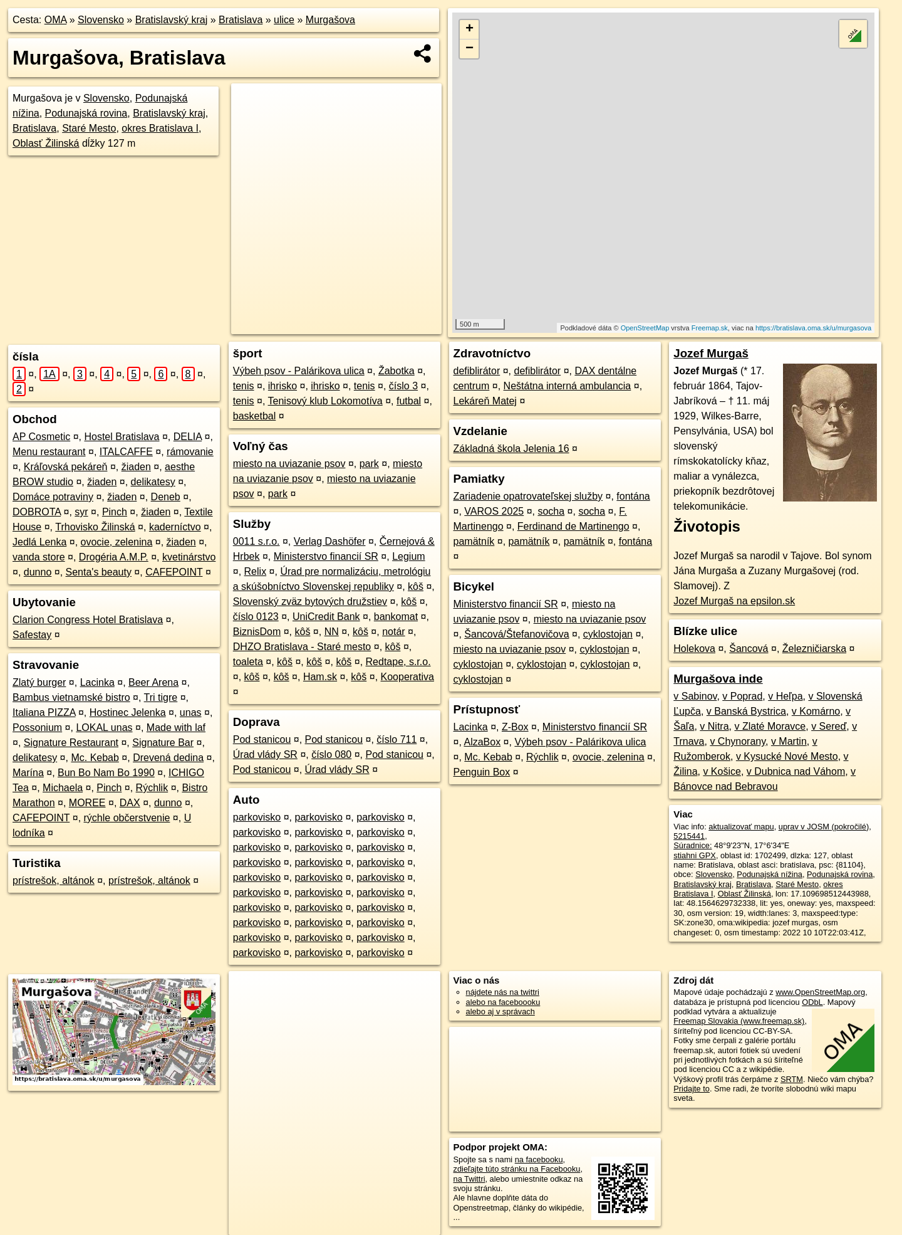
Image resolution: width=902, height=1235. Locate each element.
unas (191, 712)
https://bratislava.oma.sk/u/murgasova (813, 328)
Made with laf (176, 727)
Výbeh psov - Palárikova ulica (299, 370)
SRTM (791, 1079)
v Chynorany (737, 741)
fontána (633, 496)
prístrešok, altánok (54, 880)
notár (393, 631)
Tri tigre (161, 697)
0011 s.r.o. (256, 541)
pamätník (474, 541)
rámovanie (190, 451)
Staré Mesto (89, 128)
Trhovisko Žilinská (95, 527)
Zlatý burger (39, 682)
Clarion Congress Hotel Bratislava (88, 619)
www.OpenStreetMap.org (820, 992)
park (369, 463)
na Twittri (469, 1179)
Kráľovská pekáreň (66, 466)
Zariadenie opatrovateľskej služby (528, 496)
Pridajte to (691, 1088)
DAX (130, 802)
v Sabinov (695, 696)
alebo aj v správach (500, 1011)
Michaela (63, 787)
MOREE (87, 802)
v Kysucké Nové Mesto (787, 756)
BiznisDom (257, 631)
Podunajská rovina (86, 113)
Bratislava (240, 19)
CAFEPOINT (173, 572)
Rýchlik (152, 787)
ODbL (812, 1002)
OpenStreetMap (645, 328)
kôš (415, 586)
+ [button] (469, 29)
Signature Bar (163, 742)
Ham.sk (320, 676)
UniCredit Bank (326, 616)
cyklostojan (608, 634)
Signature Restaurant (71, 742)
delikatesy (153, 481)
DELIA (188, 436)
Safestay (32, 634)
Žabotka (396, 370)
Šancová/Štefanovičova (516, 634)
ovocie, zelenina (117, 542)
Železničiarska (814, 648)
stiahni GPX (694, 855)
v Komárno (816, 711)
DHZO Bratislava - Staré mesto (302, 646)
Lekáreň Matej (485, 401)
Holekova (694, 648)
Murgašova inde (717, 678)
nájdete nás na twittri (502, 992)
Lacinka (97, 682)
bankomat (396, 616)
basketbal (254, 416)
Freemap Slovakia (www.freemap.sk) (738, 1021)
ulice (284, 19)
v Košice (721, 771)
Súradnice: (692, 845)
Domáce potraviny (53, 496)
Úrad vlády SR (265, 754)
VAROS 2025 (494, 511)
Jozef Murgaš (711, 353)
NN (331, 631)
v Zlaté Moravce (770, 726)
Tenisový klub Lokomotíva (325, 401)
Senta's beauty (99, 572)
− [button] (469, 48)
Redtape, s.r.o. (398, 661)
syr (81, 512)
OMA (55, 19)
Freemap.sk (710, 328)
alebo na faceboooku (503, 1002)
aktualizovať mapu (741, 826)
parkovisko (257, 817)
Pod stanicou (262, 739)
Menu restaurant (49, 451)
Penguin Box (482, 772)
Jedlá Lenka (39, 542)
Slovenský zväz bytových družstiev (310, 601)
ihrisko (282, 386)
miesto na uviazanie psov (289, 463)
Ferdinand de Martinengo (573, 526)
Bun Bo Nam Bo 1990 (106, 772)
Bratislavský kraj (171, 19)
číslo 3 (403, 386)
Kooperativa (407, 676)
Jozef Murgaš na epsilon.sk (734, 601)
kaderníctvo (175, 527)
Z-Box (515, 727)
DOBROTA (37, 512)
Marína (28, 772)
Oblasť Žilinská (46, 143)
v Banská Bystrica (746, 711)
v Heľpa (785, 696)
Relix (255, 571)
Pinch (114, 512)
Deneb (165, 496)
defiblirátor (477, 370)
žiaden (136, 466)
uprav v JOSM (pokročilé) (824, 826)
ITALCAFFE (126, 451)
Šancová (748, 648)
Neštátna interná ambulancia (567, 386)
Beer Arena (153, 682)
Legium (408, 556)
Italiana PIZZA (44, 712)
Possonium (37, 727)
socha (550, 511)
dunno (38, 572)
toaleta (248, 661)
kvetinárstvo (188, 557)
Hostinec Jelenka (128, 712)
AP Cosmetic (41, 436)
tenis (243, 386)
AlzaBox (482, 742)
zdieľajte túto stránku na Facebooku (517, 1169)
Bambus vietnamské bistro (71, 697)
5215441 (689, 836)
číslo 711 (396, 739)
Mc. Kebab (94, 757)
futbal (409, 401)
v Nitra (714, 726)
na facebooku (539, 1159)
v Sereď (828, 726)
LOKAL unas (104, 727)
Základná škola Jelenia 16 (511, 448)
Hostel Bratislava (121, 436)
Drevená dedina (168, 757)
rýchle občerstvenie (127, 817)
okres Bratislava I (160, 128)
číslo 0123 (256, 616)
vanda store (39, 557)
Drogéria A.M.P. (113, 557)
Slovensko (101, 19)
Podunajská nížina (769, 874)
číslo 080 (331, 754)
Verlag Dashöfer (330, 541)
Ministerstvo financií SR (326, 556)
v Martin (789, 741)
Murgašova (330, 19)
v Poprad (742, 696)
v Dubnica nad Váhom (796, 771)
